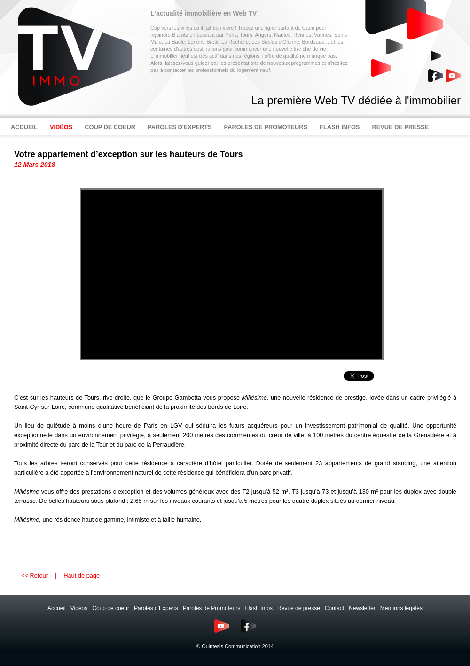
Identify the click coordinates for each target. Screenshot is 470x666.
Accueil (56, 608)
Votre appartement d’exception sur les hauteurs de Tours (128, 154)
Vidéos (78, 608)
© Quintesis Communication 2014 (235, 646)
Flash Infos (259, 608)
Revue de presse (298, 608)
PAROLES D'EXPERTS (180, 127)
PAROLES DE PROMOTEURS (266, 127)
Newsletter (362, 608)
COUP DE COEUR (110, 127)
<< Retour (34, 575)
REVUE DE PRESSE (400, 127)
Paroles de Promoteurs (212, 608)
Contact (334, 608)
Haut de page (81, 575)
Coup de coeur (110, 608)
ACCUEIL (24, 127)
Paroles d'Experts (156, 608)
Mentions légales (401, 608)
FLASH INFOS (340, 127)
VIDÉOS (61, 127)
